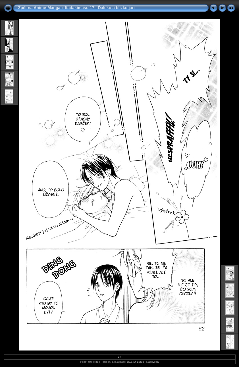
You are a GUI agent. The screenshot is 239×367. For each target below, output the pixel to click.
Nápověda (152, 361)
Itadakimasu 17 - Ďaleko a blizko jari (100, 7)
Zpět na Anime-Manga (39, 7)
